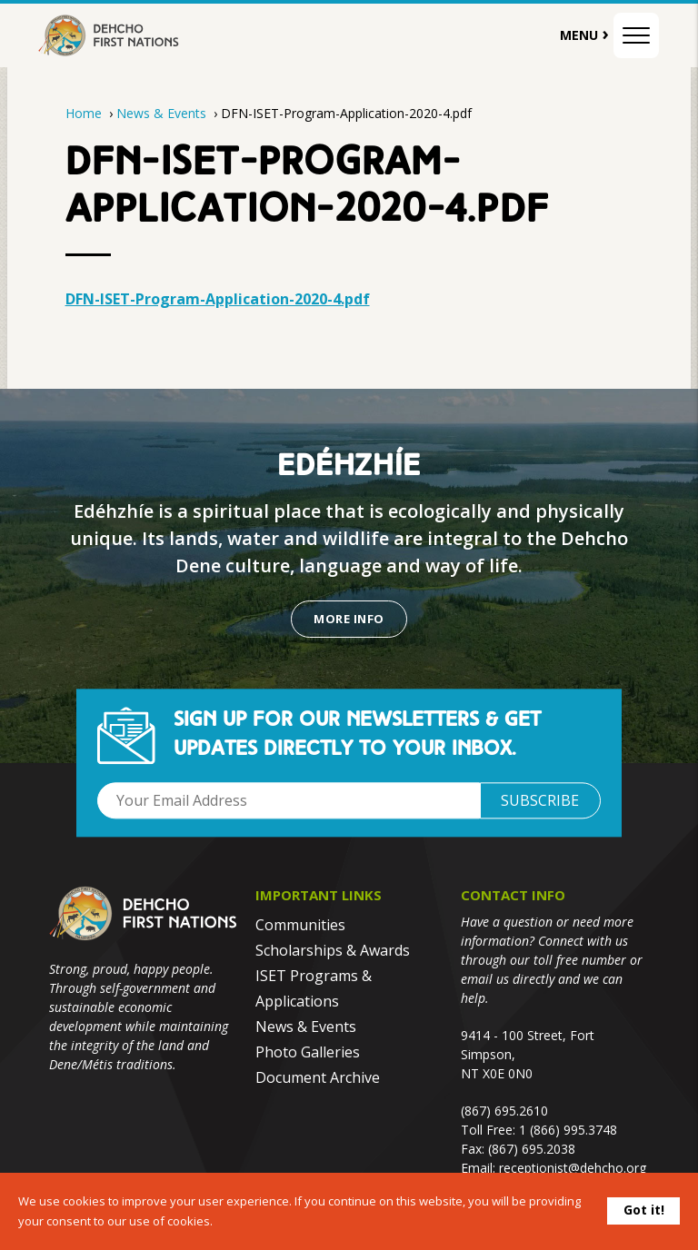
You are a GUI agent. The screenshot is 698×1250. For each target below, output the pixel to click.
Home (83, 113)
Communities (300, 925)
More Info (349, 618)
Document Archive (317, 1077)
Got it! (643, 1209)
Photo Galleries (307, 1052)
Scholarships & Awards (332, 950)
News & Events (163, 113)
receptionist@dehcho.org (572, 1167)
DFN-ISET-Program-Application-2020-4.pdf (217, 299)
